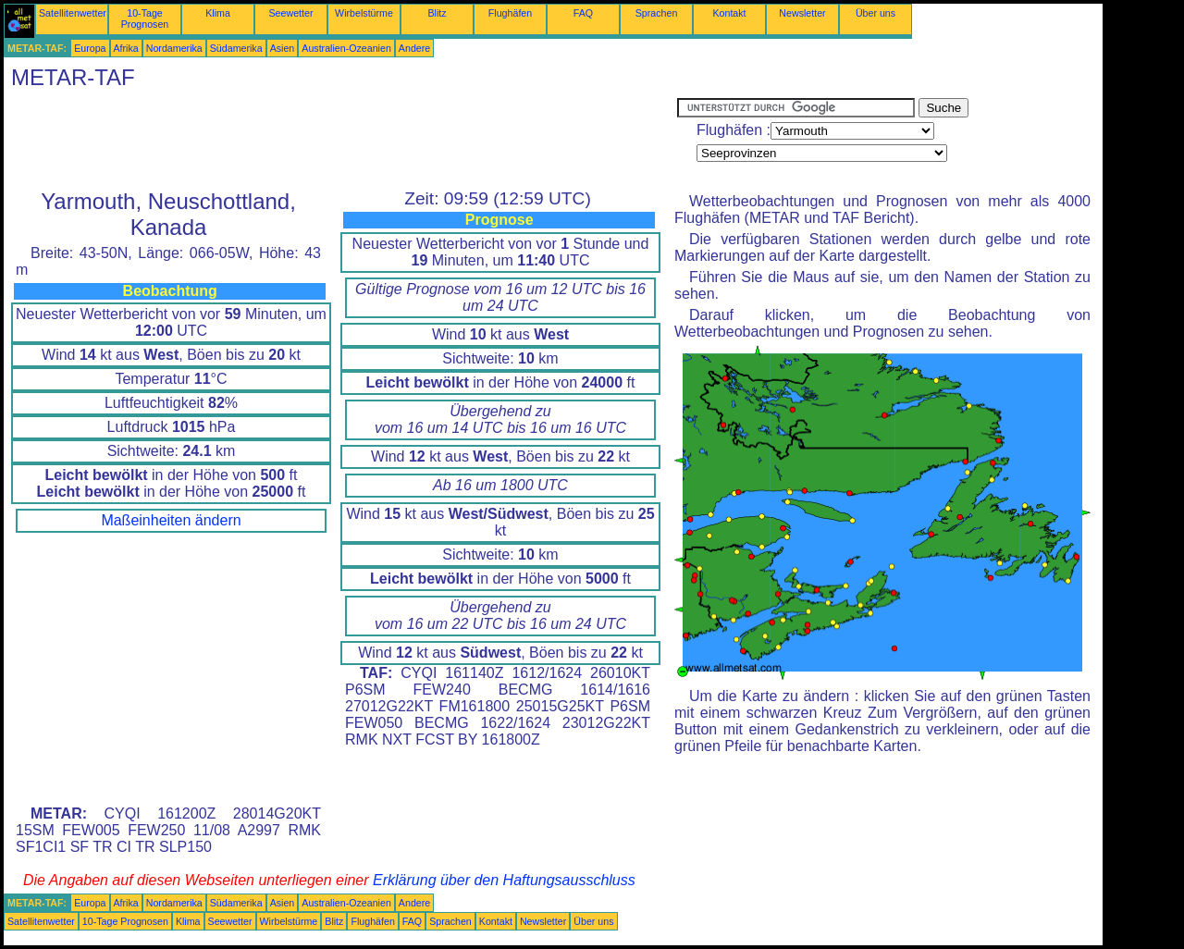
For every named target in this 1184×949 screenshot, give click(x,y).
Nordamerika (174, 48)
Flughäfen (510, 12)
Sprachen (656, 12)
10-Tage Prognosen (145, 18)
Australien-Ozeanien (346, 48)
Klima (217, 12)
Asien (282, 48)
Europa (89, 48)
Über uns (875, 12)
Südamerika (236, 48)
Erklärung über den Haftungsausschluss (504, 880)
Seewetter (291, 12)
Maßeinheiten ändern (170, 520)
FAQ (583, 12)
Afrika (126, 48)
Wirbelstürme (364, 12)
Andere (414, 48)
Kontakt (729, 12)
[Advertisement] (340, 139)
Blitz (436, 12)
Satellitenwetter (72, 12)
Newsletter (802, 12)
